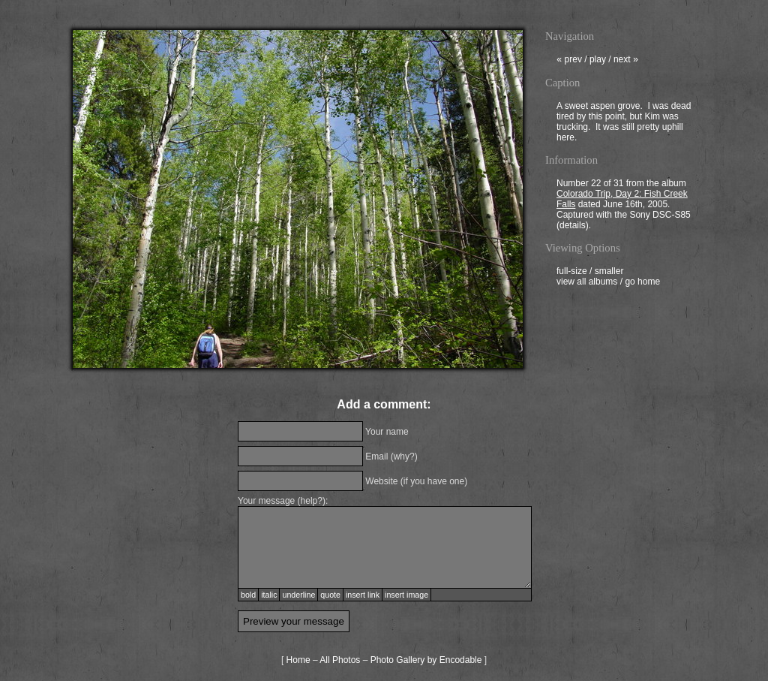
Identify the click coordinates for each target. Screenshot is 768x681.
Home (298, 660)
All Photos (340, 660)
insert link (363, 594)
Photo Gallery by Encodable (426, 660)
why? (404, 456)
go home (642, 283)
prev (569, 61)
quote (330, 594)
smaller (609, 272)
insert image (406, 594)
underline (298, 594)
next (626, 61)
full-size (571, 272)
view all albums (586, 283)
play (598, 61)
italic (269, 594)
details (573, 226)
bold (248, 594)
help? (311, 501)
